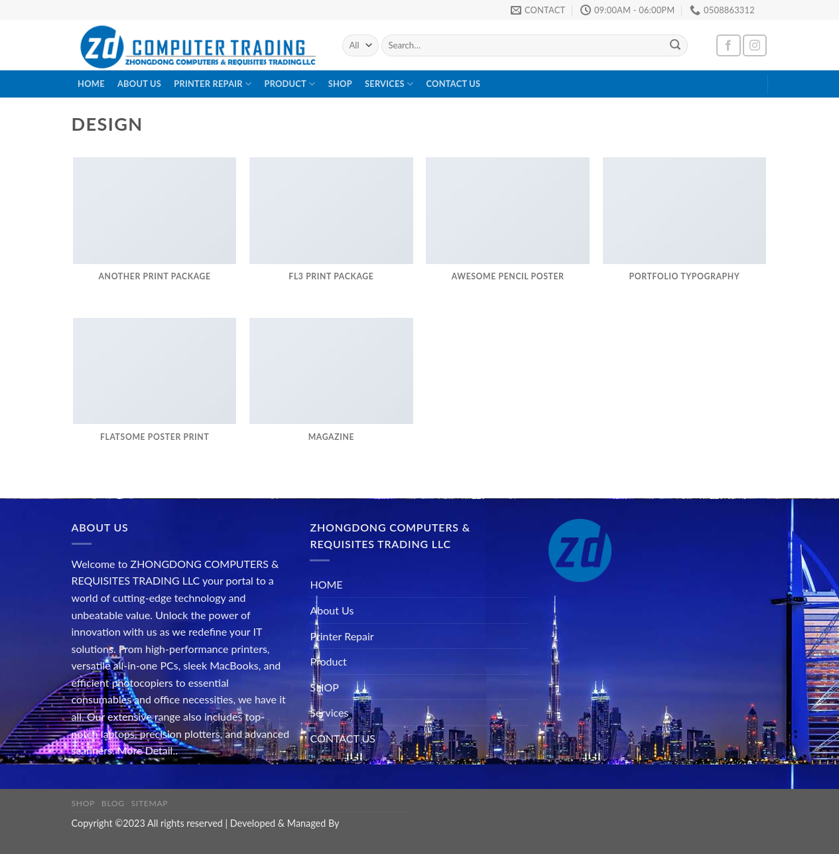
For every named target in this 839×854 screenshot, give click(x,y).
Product (289, 84)
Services (389, 84)
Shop (84, 803)
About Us (139, 83)
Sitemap (149, 803)
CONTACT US (453, 83)
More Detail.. (147, 750)
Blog (113, 803)
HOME (91, 83)
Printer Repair (212, 84)
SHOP (340, 83)
